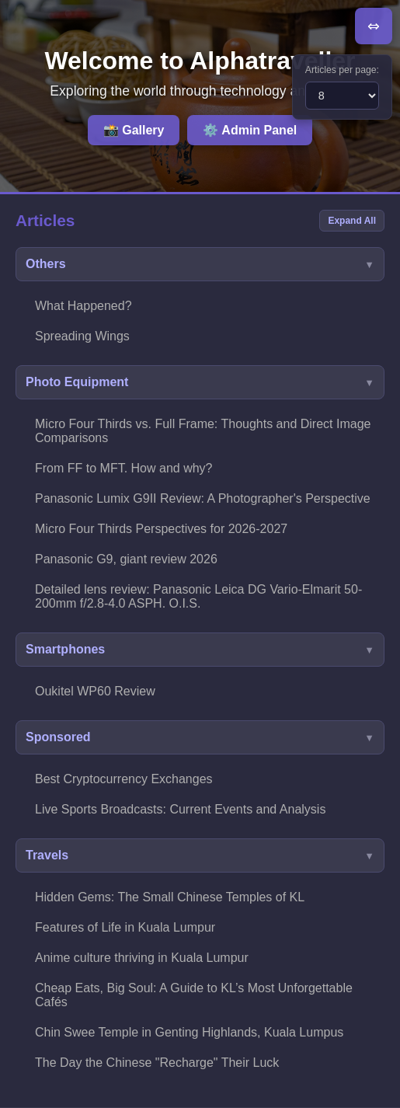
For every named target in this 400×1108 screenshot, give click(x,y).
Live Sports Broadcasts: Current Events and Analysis (180, 809)
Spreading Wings (82, 336)
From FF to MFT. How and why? (124, 468)
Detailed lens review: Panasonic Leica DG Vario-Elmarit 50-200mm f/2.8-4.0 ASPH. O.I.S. (198, 596)
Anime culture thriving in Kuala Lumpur (142, 957)
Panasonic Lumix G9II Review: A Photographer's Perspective (202, 498)
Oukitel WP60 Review (95, 691)
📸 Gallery (134, 130)
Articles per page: (342, 69)
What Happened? (83, 305)
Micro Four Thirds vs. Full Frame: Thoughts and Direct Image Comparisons (202, 430)
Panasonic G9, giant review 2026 (126, 559)
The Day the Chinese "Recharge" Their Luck (157, 1062)
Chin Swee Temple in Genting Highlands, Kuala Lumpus (189, 1032)
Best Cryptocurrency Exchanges (124, 779)
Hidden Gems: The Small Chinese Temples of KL (169, 897)
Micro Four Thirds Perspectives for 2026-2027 (161, 528)
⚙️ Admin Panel (250, 130)
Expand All (352, 220)
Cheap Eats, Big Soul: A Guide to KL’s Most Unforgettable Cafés (194, 995)
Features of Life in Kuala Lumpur (125, 927)
